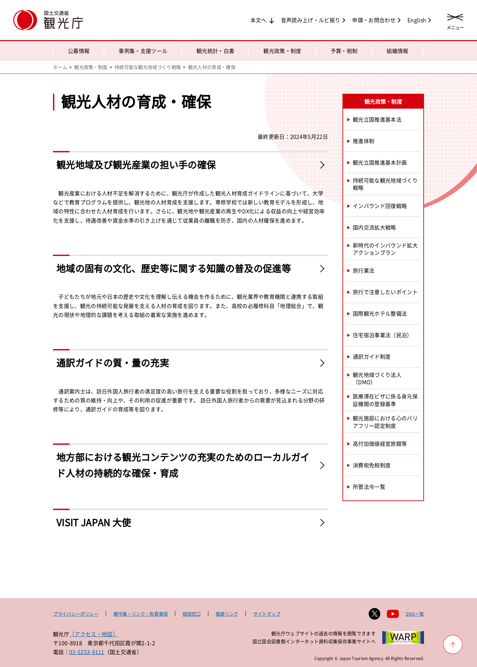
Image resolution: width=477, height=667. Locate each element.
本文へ (258, 20)
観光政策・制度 (282, 51)
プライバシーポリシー (75, 613)
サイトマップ (266, 613)
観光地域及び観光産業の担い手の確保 (136, 165)
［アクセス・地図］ (93, 634)
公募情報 (78, 51)
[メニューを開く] (455, 20)
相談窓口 (192, 613)
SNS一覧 (414, 613)
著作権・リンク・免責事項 (140, 613)
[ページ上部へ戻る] (453, 644)
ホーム (60, 67)
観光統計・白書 (215, 51)
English (416, 20)
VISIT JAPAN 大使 (93, 522)
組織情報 (397, 51)
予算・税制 (344, 51)
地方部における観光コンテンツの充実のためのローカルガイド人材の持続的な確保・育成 (183, 465)
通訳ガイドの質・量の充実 (112, 363)
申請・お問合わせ (374, 20)
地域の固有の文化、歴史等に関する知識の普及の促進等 (173, 268)
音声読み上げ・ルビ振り (311, 20)
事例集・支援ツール (143, 51)
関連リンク (227, 613)
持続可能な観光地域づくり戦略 (148, 67)
